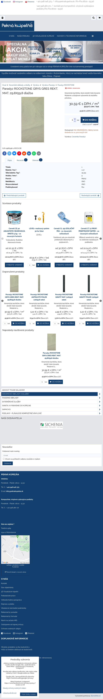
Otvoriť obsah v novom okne (15, 572)
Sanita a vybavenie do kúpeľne (52, 406)
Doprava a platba (7, 604)
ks (31, 323)
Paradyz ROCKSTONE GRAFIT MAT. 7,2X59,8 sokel (64, 297)
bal (31, 265)
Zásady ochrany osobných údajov (14, 688)
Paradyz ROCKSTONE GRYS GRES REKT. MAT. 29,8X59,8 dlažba (14, 297)
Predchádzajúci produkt (14, 195)
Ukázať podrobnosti (9, 693)
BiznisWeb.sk (96, 696)
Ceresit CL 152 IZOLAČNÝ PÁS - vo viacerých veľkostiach (64, 231)
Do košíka (89, 120)
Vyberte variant (14, 265)
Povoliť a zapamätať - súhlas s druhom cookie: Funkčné (15, 565)
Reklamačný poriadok (9, 612)
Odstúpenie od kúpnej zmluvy (12, 624)
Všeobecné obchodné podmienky (13, 608)
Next (100, 239)
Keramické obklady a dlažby (52, 394)
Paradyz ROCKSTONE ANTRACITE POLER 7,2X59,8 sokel (39, 297)
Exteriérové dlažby (52, 402)
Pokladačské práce (8, 596)
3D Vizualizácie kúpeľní (43, 36)
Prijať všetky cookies (29, 694)
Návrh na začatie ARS (9, 620)
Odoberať (7, 463)
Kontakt (4, 583)
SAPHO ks (52, 409)
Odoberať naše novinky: (11, 451)
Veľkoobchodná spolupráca (11, 600)
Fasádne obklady (52, 398)
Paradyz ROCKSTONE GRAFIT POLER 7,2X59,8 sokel (88, 297)
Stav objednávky (7, 587)
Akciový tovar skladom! (13, 390)
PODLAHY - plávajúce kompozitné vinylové (52, 413)
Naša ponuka (23, 36)
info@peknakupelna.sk (14, 491)
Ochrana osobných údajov (11, 629)
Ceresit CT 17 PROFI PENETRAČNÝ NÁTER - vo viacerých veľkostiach (89, 231)
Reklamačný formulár (9, 616)
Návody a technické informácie (72, 36)
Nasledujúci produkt (90, 195)
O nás (11, 36)
